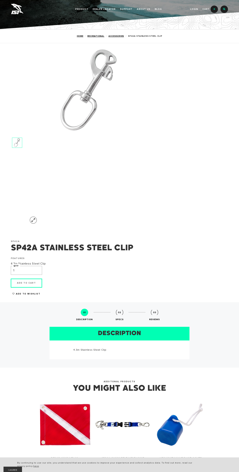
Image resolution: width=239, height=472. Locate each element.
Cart (210, 9)
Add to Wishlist (191, 119)
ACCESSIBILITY (58, 409)
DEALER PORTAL (120, 28)
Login (194, 9)
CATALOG (54, 397)
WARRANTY (55, 403)
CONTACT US (93, 409)
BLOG (158, 9)
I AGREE (188, 464)
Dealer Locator (104, 9)
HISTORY (90, 397)
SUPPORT (126, 9)
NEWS (88, 403)
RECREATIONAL (22, 397)
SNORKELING (20, 409)
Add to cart (191, 108)
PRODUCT (81, 9)
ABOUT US (143, 9)
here (70, 466)
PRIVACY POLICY (59, 415)
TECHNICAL (19, 403)
